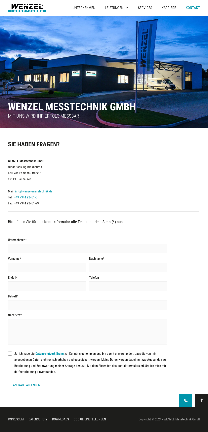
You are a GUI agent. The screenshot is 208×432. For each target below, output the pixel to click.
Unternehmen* (17, 240)
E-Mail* (13, 277)
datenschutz (37, 419)
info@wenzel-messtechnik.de (33, 191)
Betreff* (13, 296)
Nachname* (96, 259)
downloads (60, 419)
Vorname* (14, 259)
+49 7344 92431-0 (25, 197)
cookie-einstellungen (90, 419)
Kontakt (193, 8)
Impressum (16, 419)
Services (145, 8)
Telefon (94, 277)
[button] (116, 8)
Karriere (169, 8)
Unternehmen (84, 8)
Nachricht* (15, 315)
